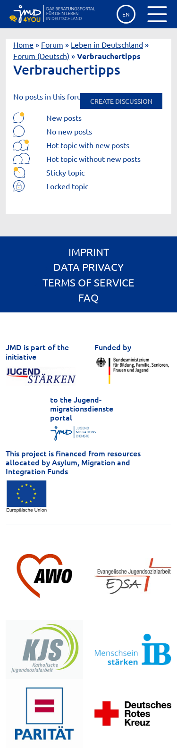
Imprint (88, 251)
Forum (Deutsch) (41, 55)
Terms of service (88, 282)
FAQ (88, 297)
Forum (52, 44)
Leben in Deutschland (107, 44)
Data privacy (88, 267)
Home (23, 44)
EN (126, 14)
